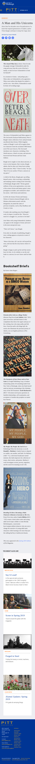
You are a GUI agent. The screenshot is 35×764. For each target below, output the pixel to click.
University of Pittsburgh (15, 3)
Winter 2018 (17, 742)
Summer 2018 (17, 741)
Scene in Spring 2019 (15, 615)
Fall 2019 (16, 736)
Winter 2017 (17, 745)
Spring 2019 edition (25, 541)
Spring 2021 (17, 730)
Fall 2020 (16, 732)
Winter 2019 (17, 739)
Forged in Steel (12, 656)
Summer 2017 (17, 744)
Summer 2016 (17, 747)
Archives (16, 728)
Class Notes (8, 692)
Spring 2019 (24, 10)
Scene (6, 611)
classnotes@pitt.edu (7, 744)
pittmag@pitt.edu (6, 740)
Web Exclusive (9, 570)
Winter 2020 (17, 735)
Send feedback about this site (20, 760)
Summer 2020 (17, 733)
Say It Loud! (11, 575)
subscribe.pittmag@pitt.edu (9, 748)
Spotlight (8, 651)
